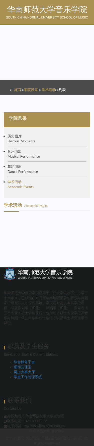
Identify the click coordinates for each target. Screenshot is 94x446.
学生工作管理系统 (28, 377)
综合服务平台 (24, 362)
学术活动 (49, 90)
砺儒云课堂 (22, 367)
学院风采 (31, 90)
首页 (17, 90)
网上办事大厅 (24, 372)
